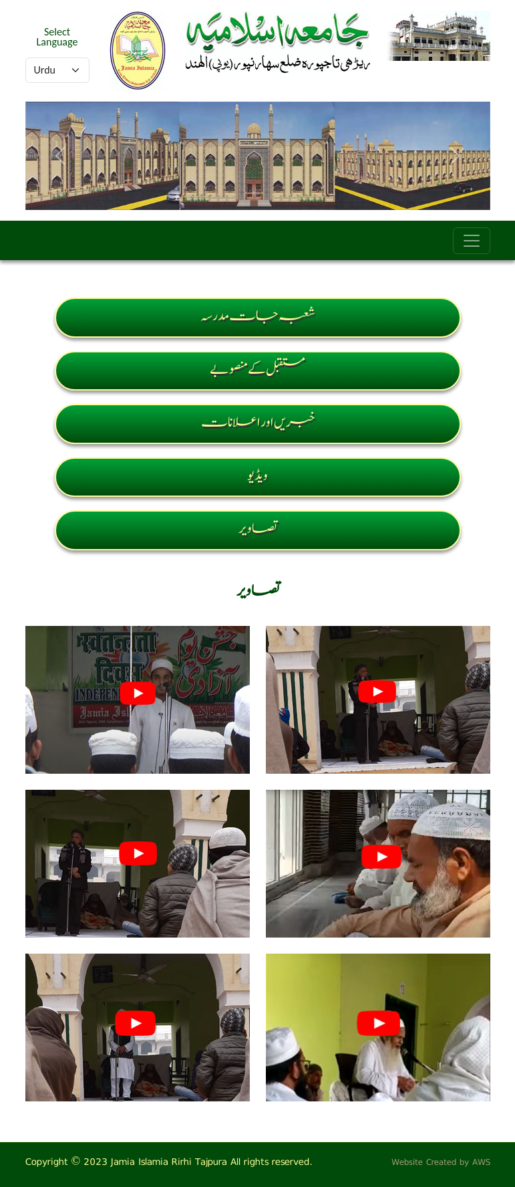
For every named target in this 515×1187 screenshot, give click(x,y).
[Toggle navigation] (471, 240)
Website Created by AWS (440, 1162)
